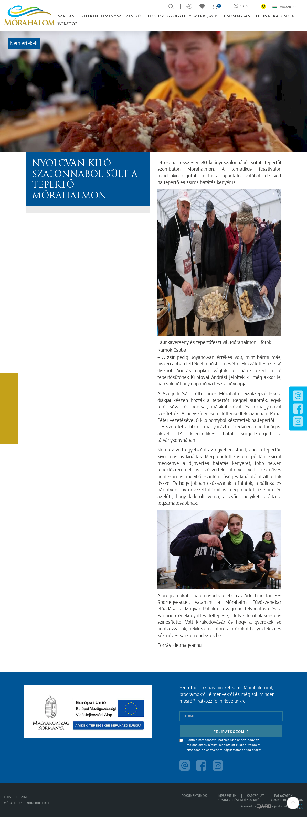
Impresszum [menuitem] (226, 796)
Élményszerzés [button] (117, 16)
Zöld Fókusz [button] (149, 16)
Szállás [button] (66, 16)
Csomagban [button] (237, 16)
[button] (293, 803)
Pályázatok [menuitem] (283, 796)
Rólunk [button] (261, 16)
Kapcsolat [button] (284, 16)
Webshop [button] (67, 24)
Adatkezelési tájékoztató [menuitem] (239, 800)
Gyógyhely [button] (179, 16)
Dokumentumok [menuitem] (194, 796)
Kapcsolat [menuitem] (255, 796)
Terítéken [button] (87, 16)
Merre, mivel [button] (207, 16)
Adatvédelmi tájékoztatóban (225, 750)
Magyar (284, 6)
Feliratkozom (231, 731)
